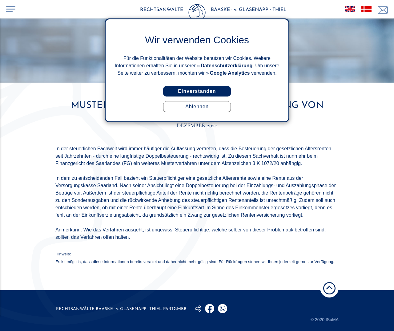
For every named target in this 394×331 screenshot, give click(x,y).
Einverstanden (197, 91)
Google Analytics (230, 73)
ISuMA (332, 319)
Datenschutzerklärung (226, 65)
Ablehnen (197, 106)
